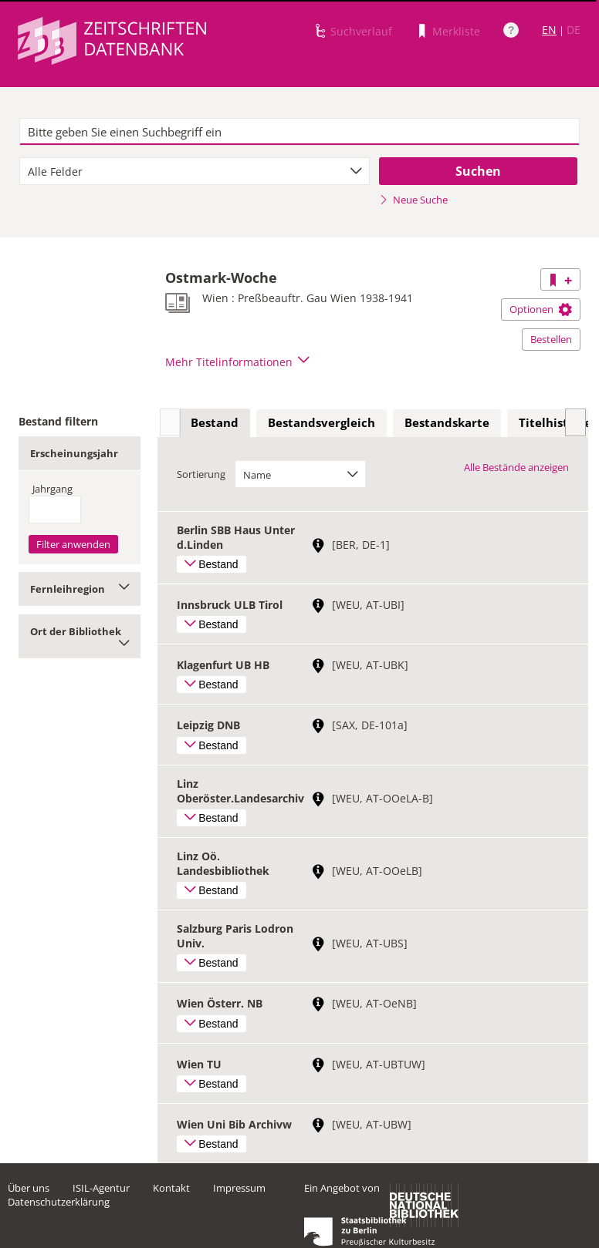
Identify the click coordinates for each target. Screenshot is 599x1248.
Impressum (239, 1188)
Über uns (28, 1188)
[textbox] (299, 132)
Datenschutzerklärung (59, 1202)
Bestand (215, 422)
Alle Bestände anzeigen (516, 467)
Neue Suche (413, 200)
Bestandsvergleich (321, 422)
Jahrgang (52, 489)
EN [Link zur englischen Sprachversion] (549, 29)
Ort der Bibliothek (79, 636)
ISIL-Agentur (101, 1188)
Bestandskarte (446, 422)
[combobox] (194, 171)
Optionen (540, 309)
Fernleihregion (79, 589)
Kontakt (171, 1188)
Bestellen (551, 339)
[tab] (214, 423)
